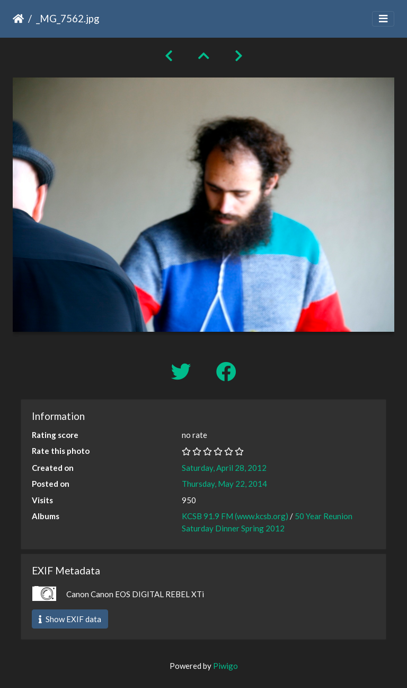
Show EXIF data (70, 619)
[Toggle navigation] (383, 19)
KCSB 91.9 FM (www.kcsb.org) (235, 516)
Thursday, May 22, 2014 (224, 483)
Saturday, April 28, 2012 (224, 467)
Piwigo (225, 665)
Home (18, 18)
